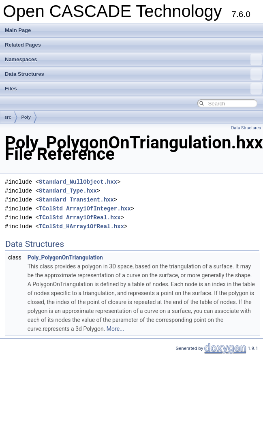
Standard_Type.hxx (68, 191)
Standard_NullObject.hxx (78, 182)
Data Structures (133, 74)
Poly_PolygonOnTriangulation (65, 257)
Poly (26, 117)
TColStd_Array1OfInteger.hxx (85, 208)
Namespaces (133, 59)
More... (115, 329)
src (7, 117)
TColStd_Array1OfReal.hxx (80, 217)
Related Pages (23, 45)
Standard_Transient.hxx (76, 200)
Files (133, 88)
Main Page (18, 30)
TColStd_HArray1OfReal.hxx (81, 226)
